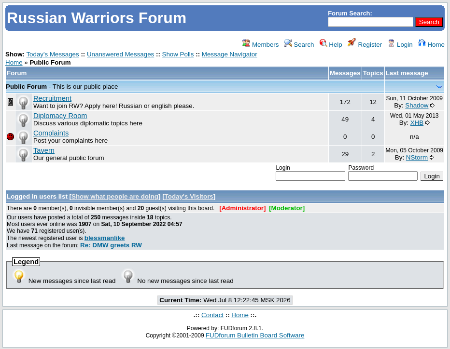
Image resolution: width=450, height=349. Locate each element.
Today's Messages (52, 54)
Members (260, 44)
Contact (212, 315)
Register (365, 44)
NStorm (417, 157)
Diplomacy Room (60, 116)
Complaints (51, 133)
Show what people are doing (114, 196)
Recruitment (52, 98)
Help (331, 44)
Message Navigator (229, 54)
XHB (416, 122)
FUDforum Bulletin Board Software (255, 335)
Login (399, 44)
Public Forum (26, 86)
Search (299, 44)
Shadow (416, 105)
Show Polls (178, 54)
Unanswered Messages (120, 54)
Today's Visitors (189, 196)
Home (431, 44)
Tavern (44, 150)
